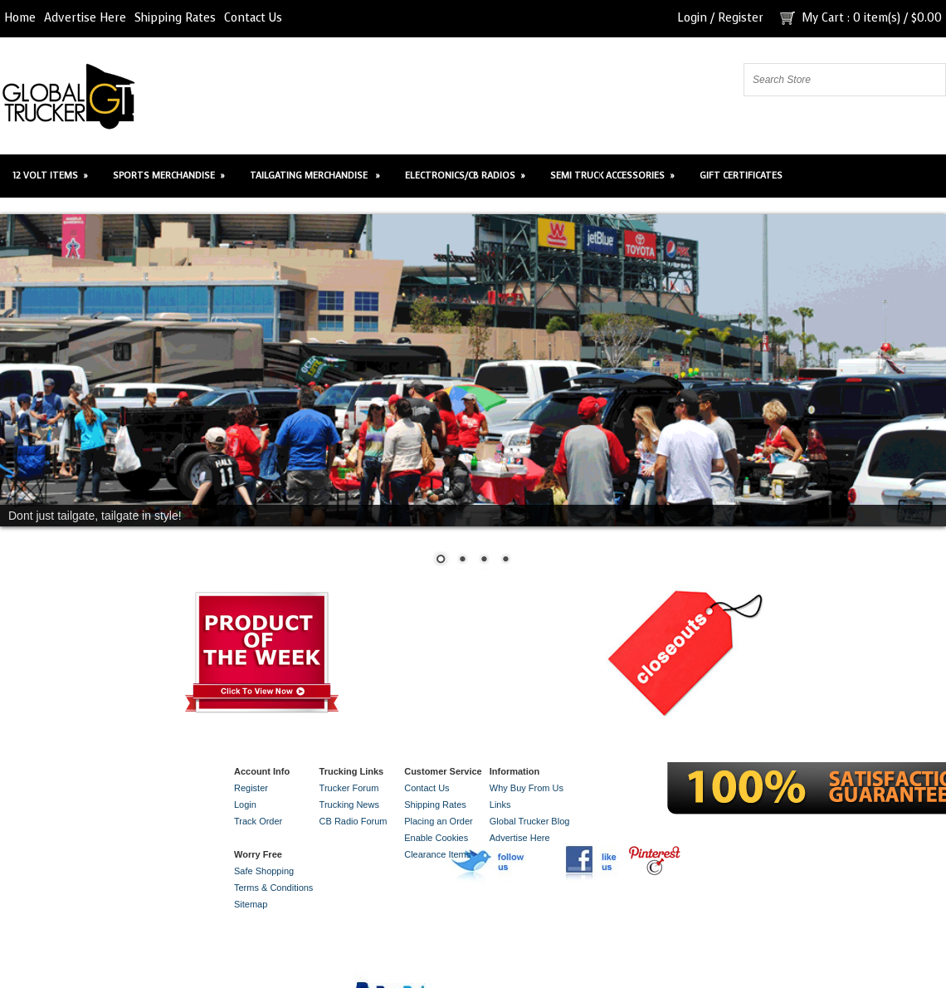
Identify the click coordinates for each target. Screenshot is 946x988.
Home (20, 18)
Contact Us (253, 18)
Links (500, 804)
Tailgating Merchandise (315, 175)
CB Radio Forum (353, 821)
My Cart (823, 18)
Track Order (258, 821)
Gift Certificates (741, 175)
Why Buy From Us (526, 788)
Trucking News (349, 804)
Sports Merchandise (169, 175)
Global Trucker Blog (530, 821)
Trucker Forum (349, 788)
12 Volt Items (50, 175)
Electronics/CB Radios (465, 175)
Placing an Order (438, 821)
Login (692, 18)
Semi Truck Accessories (612, 175)
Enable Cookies (436, 838)
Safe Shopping (264, 871)
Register (740, 18)
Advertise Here (85, 18)
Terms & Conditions (273, 888)
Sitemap (250, 904)
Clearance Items (437, 854)
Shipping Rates (175, 18)
